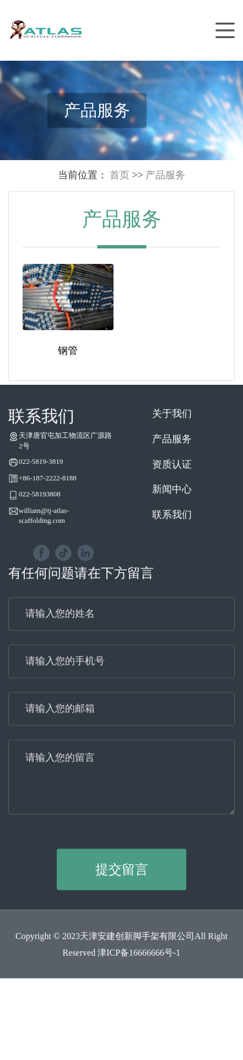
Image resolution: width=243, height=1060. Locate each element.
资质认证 (172, 475)
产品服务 (165, 175)
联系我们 (172, 525)
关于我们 (172, 425)
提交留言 (121, 880)
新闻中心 (172, 500)
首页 (119, 175)
